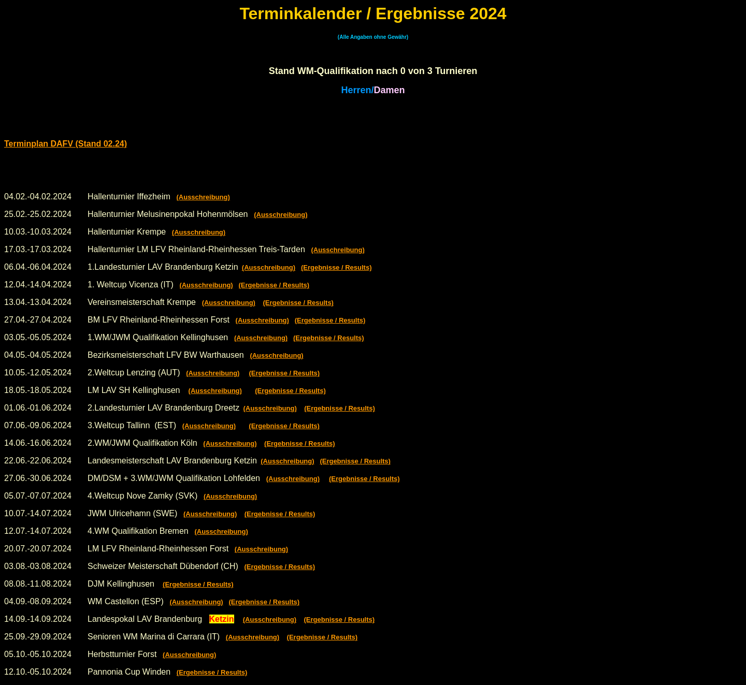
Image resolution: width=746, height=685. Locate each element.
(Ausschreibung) (202, 197)
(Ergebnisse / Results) (336, 267)
